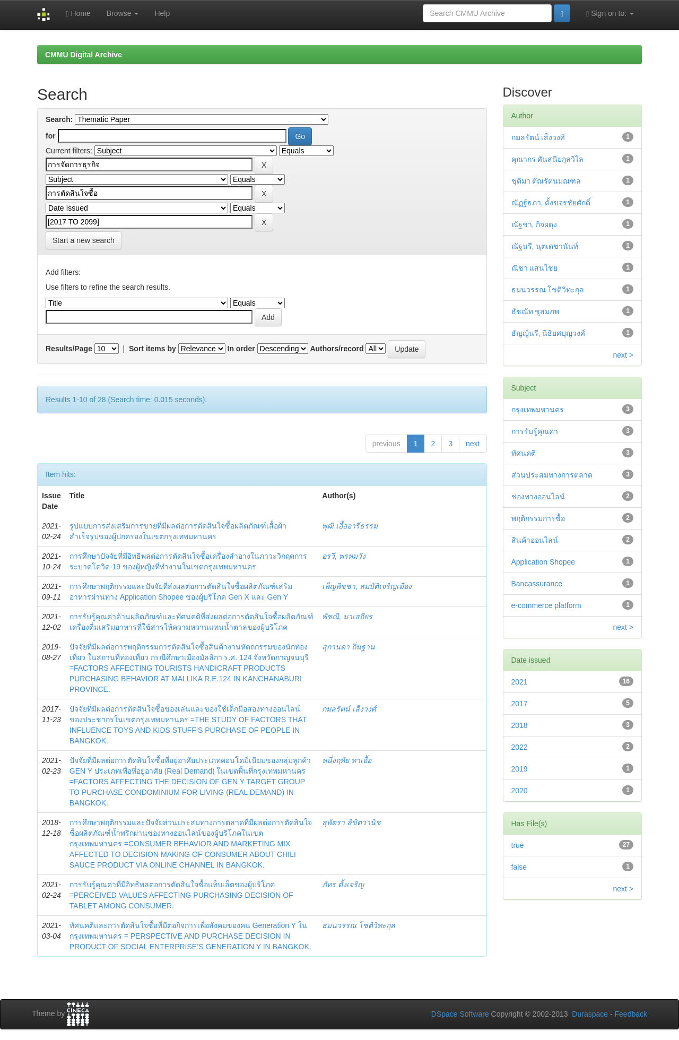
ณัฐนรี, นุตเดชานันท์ (545, 246)
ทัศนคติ (523, 453)
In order (241, 348)
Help (162, 13)
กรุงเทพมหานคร (537, 409)
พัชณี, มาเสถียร (347, 616)
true (517, 845)
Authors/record (336, 348)
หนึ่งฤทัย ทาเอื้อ (346, 760)
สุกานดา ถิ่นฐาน (348, 647)
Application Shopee (543, 562)
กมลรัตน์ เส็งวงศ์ (349, 709)
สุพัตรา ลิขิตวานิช (351, 822)
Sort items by (152, 348)
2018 (519, 725)
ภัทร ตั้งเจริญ (343, 884)
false (519, 867)
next (473, 443)
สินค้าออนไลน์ (534, 540)
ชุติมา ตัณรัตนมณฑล (546, 181)
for (51, 136)
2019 (519, 769)
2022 (519, 747)
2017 (519, 703)
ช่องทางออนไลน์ (538, 496)
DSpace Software (460, 1014)
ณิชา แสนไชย (534, 268)
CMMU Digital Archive (83, 54)
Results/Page (69, 348)
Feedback (631, 1014)
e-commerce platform (546, 605)
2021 (519, 682)
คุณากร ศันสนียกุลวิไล (547, 159)
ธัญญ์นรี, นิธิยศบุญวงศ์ (548, 333)
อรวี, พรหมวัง (343, 556)
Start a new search (84, 240)
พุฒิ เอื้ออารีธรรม (350, 526)
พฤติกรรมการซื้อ (538, 518)
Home (78, 13)
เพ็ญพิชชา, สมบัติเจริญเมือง (367, 586)
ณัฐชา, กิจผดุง (534, 224)
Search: (59, 119)
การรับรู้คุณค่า (534, 431)
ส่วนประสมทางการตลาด (552, 475)
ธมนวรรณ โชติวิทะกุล (358, 925)
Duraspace (590, 1014)
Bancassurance (537, 583)
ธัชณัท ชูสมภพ (535, 311)
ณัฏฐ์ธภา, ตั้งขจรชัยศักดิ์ (551, 202)
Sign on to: (610, 13)
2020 (519, 790)
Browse (123, 13)
